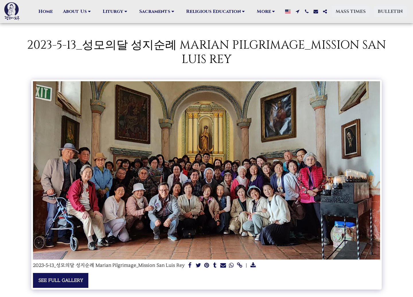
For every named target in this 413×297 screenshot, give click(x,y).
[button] (78, 11)
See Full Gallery (60, 280)
